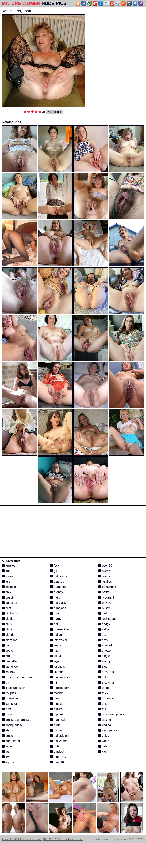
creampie (10, 698)
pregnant (106, 597)
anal (6, 571)
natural (56, 709)
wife (102, 746)
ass (6, 581)
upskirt (104, 719)
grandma (58, 586)
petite (104, 592)
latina (55, 656)
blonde (8, 634)
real (102, 613)
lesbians (57, 666)
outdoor (57, 751)
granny (56, 592)
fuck (54, 565)
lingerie (56, 671)
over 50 (105, 565)
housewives (60, 629)
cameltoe (10, 666)
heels (55, 613)
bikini (7, 624)
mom (55, 698)
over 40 (57, 762)
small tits (106, 671)
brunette (9, 661)
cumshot (9, 703)
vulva (103, 735)
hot (54, 624)
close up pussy (13, 687)
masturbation (60, 677)
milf (54, 682)
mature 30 (58, 757)
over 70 (105, 576)
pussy (104, 608)
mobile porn (60, 687)
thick (103, 693)
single (104, 656)
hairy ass (58, 602)
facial (7, 746)
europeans (11, 741)
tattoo (104, 687)
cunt (6, 709)
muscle (56, 703)
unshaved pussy (111, 714)
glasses (57, 581)
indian (56, 634)
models (56, 693)
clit (5, 682)
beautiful (9, 602)
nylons (56, 730)
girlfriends (58, 576)
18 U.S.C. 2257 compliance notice (63, 839)
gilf (54, 571)
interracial (58, 640)
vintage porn (108, 730)
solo (103, 677)
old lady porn (60, 735)
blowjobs (9, 640)
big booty (10, 613)
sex (102, 634)
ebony (8, 730)
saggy (104, 624)
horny (55, 618)
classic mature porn (17, 677)
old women (59, 741)
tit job (103, 703)
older (55, 746)
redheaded (107, 618)
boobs (8, 645)
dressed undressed (16, 719)
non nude (58, 719)
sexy (103, 640)
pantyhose (107, 586)
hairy (55, 597)
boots (7, 650)
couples (9, 693)
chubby (8, 671)
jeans (55, 645)
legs (54, 661)
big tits (8, 618)
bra (6, 656)
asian (7, 576)
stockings (106, 682)
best (6, 608)
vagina (104, 725)
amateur (9, 565)
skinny (104, 661)
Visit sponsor (55, 111)
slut (102, 666)
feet (6, 757)
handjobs (58, 608)
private (104, 602)
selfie (103, 629)
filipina (8, 762)
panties (105, 581)
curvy (7, 714)
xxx (102, 751)
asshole (9, 586)
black (7, 629)
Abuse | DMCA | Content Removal (22, 839)
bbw (6, 592)
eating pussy (12, 725)
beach (8, 597)
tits (102, 709)
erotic (7, 735)
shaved (105, 645)
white (103, 741)
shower (105, 650)
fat (5, 751)
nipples (56, 714)
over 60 (105, 571)
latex (55, 650)
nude (55, 725)
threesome (107, 698)
